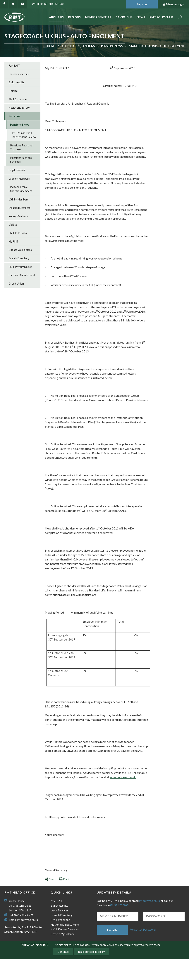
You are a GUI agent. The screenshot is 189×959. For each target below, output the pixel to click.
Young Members (18, 216)
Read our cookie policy (91, 951)
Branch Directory (19, 258)
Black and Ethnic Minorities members (20, 189)
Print (64, 879)
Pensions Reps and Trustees (21, 147)
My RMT (13, 241)
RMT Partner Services (65, 929)
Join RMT (14, 65)
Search (180, 17)
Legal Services (59, 910)
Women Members (19, 178)
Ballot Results (59, 905)
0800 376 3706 (120, 905)
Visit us (13, 224)
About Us (56, 17)
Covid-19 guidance (63, 934)
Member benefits (98, 17)
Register (142, 4)
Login (112, 930)
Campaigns (124, 17)
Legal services (17, 170)
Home (51, 46)
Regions (74, 17)
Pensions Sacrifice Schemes (21, 159)
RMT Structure (18, 99)
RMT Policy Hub (161, 17)
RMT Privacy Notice (20, 266)
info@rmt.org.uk (27, 919)
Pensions (88, 46)
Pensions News (112, 46)
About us (68, 46)
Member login (173, 4)
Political (13, 90)
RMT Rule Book (18, 233)
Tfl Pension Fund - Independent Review (24, 135)
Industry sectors (19, 74)
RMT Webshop (60, 919)
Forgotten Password (143, 929)
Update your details (20, 249)
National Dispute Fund (22, 275)
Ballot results (16, 82)
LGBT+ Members (19, 199)
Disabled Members (19, 207)
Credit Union (16, 283)
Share (50, 879)
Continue (63, 951)
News (141, 17)
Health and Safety (19, 107)
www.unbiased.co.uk (123, 777)
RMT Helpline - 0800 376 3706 (48, 4)
